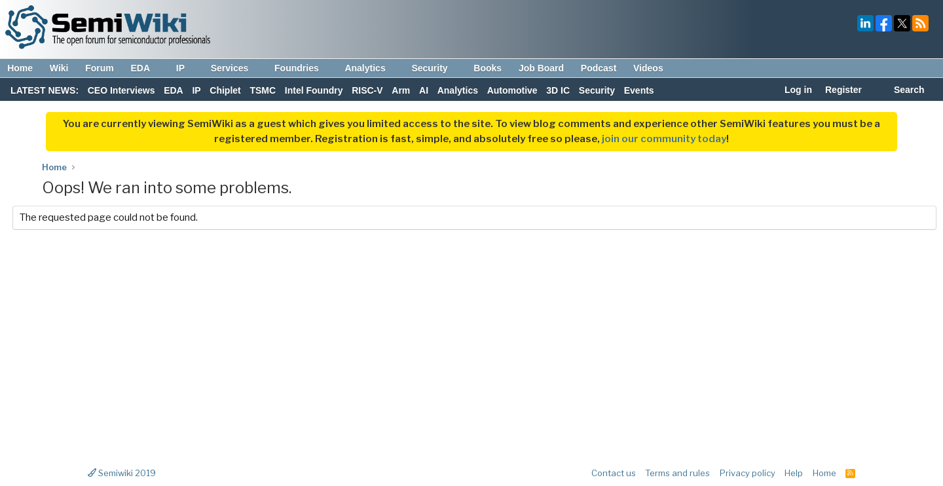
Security (435, 68)
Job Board (541, 68)
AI (423, 90)
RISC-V (367, 90)
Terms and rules (677, 473)
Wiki (59, 68)
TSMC (263, 90)
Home (20, 68)
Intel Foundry (314, 90)
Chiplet (225, 90)
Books (487, 68)
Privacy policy (747, 473)
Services (236, 68)
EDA (146, 68)
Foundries (302, 68)
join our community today (664, 139)
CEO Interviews (121, 90)
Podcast (598, 68)
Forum (99, 68)
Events (639, 90)
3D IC (558, 90)
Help (794, 473)
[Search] (902, 91)
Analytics (371, 68)
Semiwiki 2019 (122, 473)
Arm (401, 90)
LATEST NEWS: (44, 90)
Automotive (512, 90)
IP (186, 68)
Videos (648, 68)
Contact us (613, 473)
